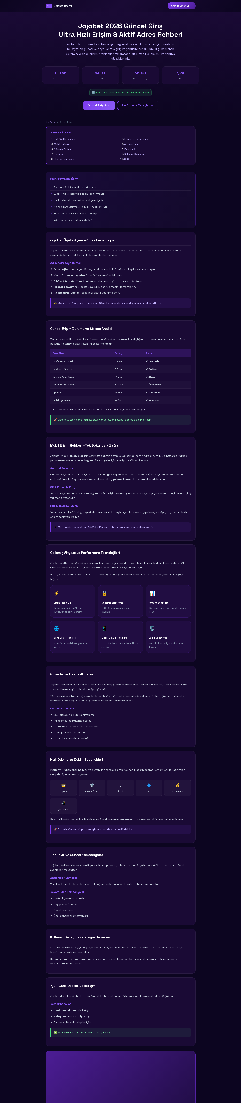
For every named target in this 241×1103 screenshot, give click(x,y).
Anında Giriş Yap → (181, 5)
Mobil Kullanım (62, 144)
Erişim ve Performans (136, 139)
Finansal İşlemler (133, 149)
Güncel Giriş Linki (99, 105)
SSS (126, 159)
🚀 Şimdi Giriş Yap (120, 1084)
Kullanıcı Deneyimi (134, 154)
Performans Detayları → (138, 105)
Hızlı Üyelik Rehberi (64, 139)
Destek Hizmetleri (64, 159)
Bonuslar (59, 154)
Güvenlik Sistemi (63, 149)
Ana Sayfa (50, 122)
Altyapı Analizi (132, 144)
